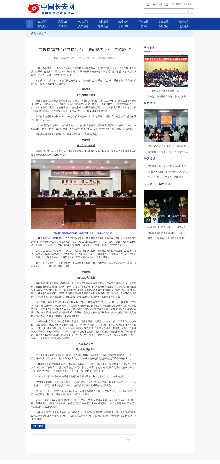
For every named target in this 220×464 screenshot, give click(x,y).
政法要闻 (43, 20)
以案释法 (123, 25)
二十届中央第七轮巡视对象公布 (163, 89)
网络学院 (164, 182)
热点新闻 (83, 20)
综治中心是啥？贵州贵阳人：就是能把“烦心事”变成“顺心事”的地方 (168, 145)
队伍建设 (164, 20)
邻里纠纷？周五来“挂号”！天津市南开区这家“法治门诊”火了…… (168, 150)
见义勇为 (184, 25)
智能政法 (43, 25)
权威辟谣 (63, 25)
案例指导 (184, 20)
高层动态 (63, 20)
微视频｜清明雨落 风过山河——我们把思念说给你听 (168, 231)
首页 (33, 32)
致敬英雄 (164, 25)
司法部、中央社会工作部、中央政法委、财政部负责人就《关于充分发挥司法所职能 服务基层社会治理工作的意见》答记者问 (168, 95)
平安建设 (143, 20)
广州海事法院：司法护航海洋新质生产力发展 (168, 165)
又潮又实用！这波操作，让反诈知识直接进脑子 (168, 225)
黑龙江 (42, 32)
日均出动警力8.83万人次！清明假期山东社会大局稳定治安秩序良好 (168, 176)
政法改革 (123, 20)
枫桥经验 (103, 20)
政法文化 (103, 25)
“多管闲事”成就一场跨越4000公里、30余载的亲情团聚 (168, 170)
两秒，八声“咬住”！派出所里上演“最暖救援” (168, 237)
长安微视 (143, 25)
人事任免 (83, 25)
